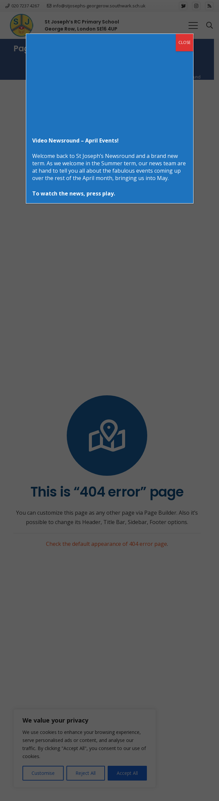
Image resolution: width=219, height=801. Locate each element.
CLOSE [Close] (184, 42)
